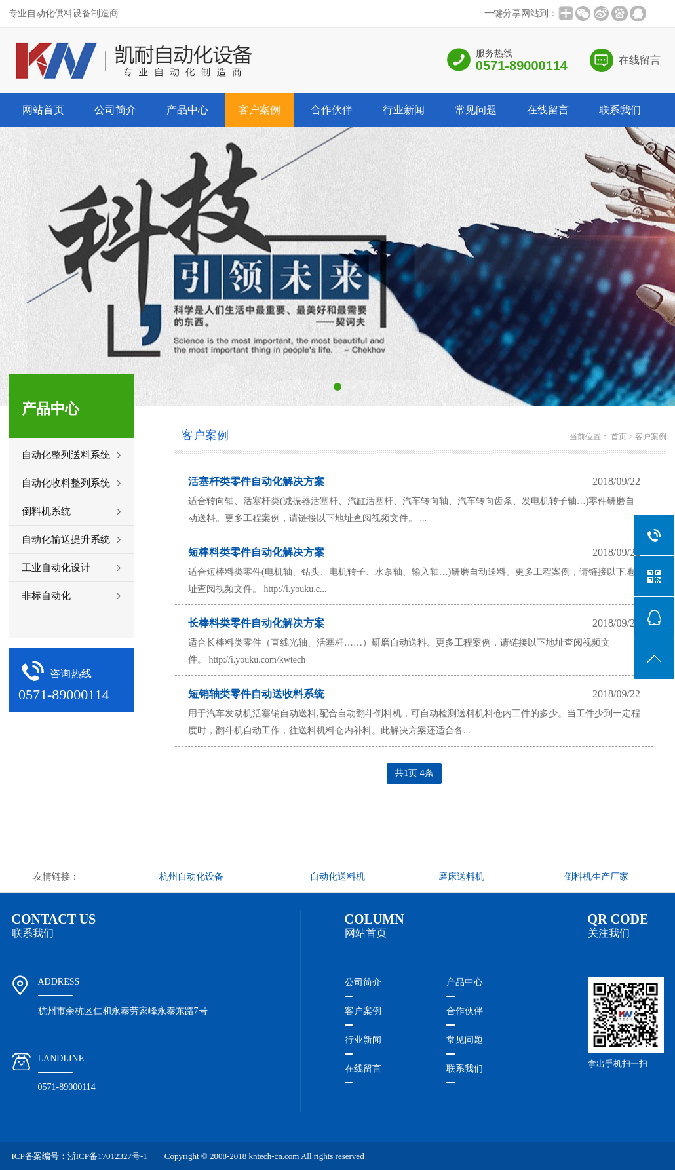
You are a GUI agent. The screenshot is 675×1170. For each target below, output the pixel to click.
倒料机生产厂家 (596, 877)
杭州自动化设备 (191, 877)
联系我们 (620, 109)
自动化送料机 (337, 877)
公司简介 (115, 109)
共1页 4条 (414, 773)
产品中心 (187, 109)
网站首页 (43, 109)
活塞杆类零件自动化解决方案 (256, 481)
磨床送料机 (461, 877)
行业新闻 (404, 109)
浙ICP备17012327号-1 (107, 1156)
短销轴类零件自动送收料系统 (256, 693)
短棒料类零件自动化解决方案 (256, 552)
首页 (619, 436)
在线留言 (640, 60)
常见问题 (476, 109)
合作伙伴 (332, 109)
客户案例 (259, 109)
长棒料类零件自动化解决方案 (256, 623)
